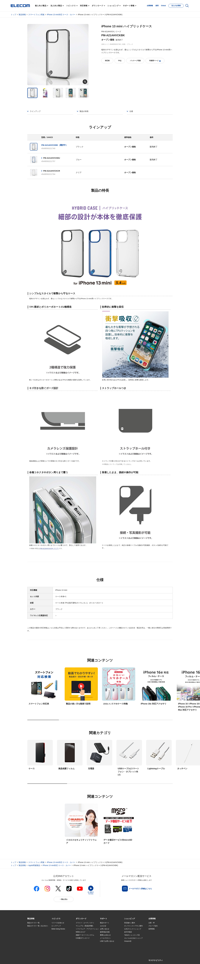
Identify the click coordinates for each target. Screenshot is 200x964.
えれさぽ (103, 926)
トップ (13, 15)
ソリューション (32, 935)
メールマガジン (105, 938)
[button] (56, 918)
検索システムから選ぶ (59, 944)
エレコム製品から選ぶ (59, 941)
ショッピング (113, 6)
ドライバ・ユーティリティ (85, 923)
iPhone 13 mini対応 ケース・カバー (61, 15)
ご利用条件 (55, 959)
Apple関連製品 (34, 865)
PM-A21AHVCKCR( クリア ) (49, 548)
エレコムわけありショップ (133, 938)
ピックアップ (56, 926)
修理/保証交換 (105, 932)
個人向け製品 (40, 6)
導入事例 (30, 938)
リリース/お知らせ (58, 923)
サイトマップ (45, 959)
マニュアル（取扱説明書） (85, 926)
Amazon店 (127, 941)
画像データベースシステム (85, 935)
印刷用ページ (155, 61)
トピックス (71, 6)
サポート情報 (128, 6)
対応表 (107, 61)
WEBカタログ (80, 932)
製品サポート (104, 923)
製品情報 (22, 15)
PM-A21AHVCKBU (51, 158)
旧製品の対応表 (57, 947)
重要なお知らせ (105, 935)
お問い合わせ (104, 929)
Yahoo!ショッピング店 (132, 935)
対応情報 (84, 6)
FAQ (119, 61)
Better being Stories (58, 929)
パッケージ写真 (135, 61)
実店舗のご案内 (129, 923)
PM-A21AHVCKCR (51, 171)
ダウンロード (97, 6)
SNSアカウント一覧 (33, 959)
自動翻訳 (108, 959)
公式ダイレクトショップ (132, 929)
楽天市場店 (128, 932)
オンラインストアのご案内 (133, 926)
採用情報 (151, 929)
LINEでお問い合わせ (107, 941)
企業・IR (151, 923)
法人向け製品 (56, 6)
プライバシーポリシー (67, 959)
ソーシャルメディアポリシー (84, 959)
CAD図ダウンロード (83, 938)
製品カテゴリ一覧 (33, 923)
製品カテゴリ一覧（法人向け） (38, 926)
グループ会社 (153, 926)
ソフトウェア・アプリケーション (87, 929)
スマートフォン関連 (36, 15)
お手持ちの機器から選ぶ (60, 938)
